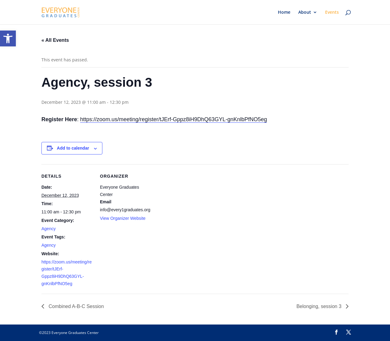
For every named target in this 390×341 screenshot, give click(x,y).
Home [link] (284, 12)
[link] (8, 38)
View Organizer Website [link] (123, 218)
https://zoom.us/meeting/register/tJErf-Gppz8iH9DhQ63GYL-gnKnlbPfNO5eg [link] (173, 119)
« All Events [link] (55, 40)
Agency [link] (48, 228)
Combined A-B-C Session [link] (75, 306)
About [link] (304, 12)
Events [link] (332, 12)
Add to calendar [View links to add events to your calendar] (73, 148)
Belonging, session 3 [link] (319, 306)
